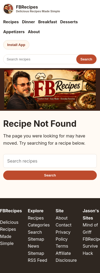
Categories (39, 225)
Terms (61, 246)
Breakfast (47, 21)
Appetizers (14, 31)
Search (86, 59)
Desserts (69, 21)
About (34, 31)
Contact (63, 225)
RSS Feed (37, 260)
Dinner (28, 21)
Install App (16, 45)
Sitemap (36, 239)
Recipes (11, 21)
